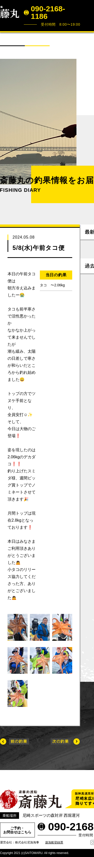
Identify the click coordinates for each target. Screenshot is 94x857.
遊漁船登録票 (54, 842)
